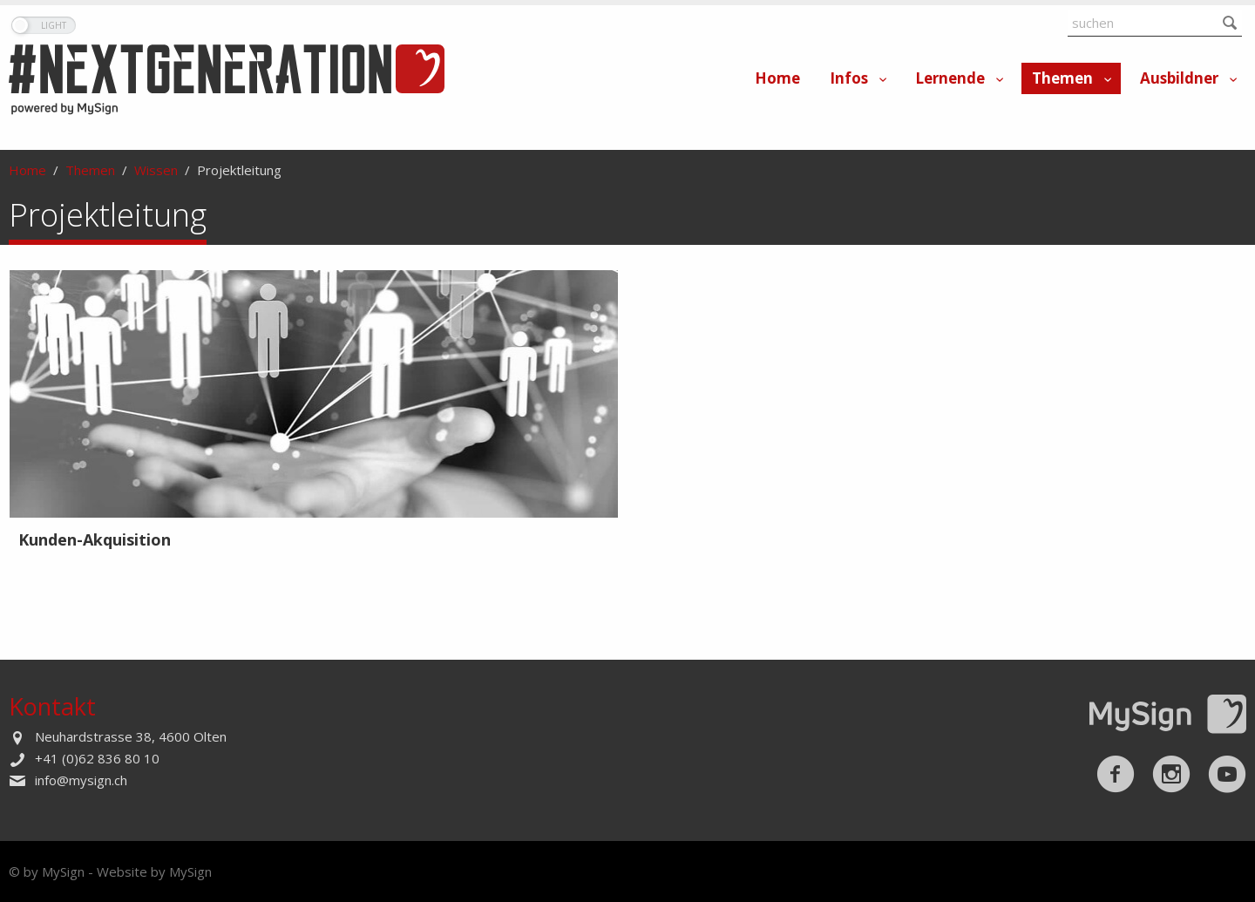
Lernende (950, 78)
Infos (849, 78)
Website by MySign (154, 871)
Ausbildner (1179, 78)
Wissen (156, 170)
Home (777, 78)
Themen (1062, 78)
